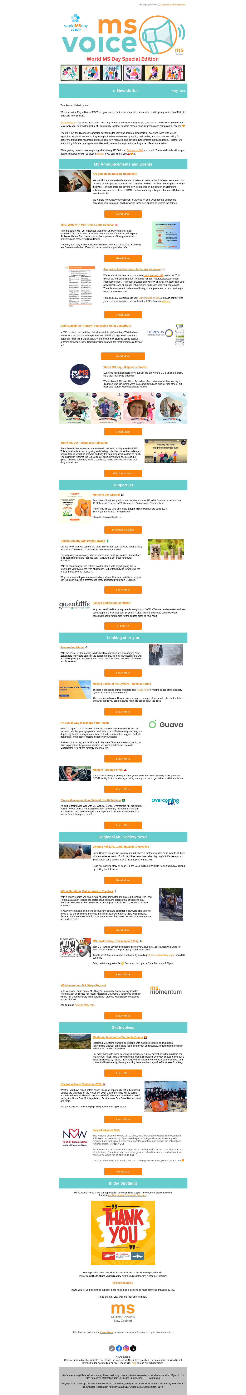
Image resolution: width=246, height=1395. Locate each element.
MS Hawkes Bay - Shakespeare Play (116, 941)
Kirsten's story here (84, 1005)
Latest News (106, 1332)
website (166, 301)
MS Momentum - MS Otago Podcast (83, 985)
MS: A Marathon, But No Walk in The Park (87, 891)
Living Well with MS (153, 275)
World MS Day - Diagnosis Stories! (125, 367)
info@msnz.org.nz (123, 1283)
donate (100, 153)
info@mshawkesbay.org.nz (161, 955)
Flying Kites (143, 690)
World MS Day (68, 122)
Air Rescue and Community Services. (127, 1195)
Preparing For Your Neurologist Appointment (132, 269)
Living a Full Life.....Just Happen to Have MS (121, 846)
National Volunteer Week (106, 1130)
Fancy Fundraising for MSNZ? (112, 602)
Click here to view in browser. (173, 5)
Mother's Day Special (106, 494)
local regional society (149, 298)
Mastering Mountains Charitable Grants (118, 1037)
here (134, 1363)
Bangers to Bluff (135, 150)
